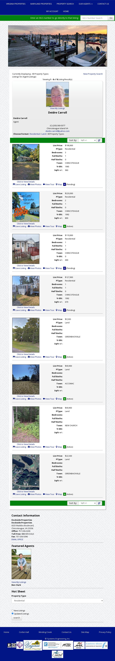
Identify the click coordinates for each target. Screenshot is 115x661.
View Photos (34, 184)
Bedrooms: (57, 152)
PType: (59, 149)
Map (58, 184)
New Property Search (93, 73)
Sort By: (73, 140)
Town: (59, 163)
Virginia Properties (15, 3)
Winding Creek (45, 632)
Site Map (85, 632)
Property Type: (19, 596)
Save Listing (19, 184)
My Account (52, 11)
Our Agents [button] (86, 3)
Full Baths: (57, 156)
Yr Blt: (60, 166)
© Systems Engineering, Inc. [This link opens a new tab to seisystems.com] (57, 638)
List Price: (58, 145)
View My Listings (19, 582)
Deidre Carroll (20, 118)
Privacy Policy (105, 632)
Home (66, 11)
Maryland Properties (41, 3)
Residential (35, 134)
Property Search (65, 3)
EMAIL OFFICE (17, 539)
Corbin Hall (24, 632)
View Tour (48, 184)
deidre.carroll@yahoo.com (57, 131)
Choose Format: (21, 134)
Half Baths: (57, 159)
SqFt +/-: (58, 170)
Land (43, 134)
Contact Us (103, 3)
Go (111, 17)
